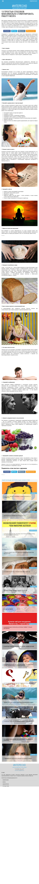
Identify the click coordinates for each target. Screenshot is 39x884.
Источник (3, 571)
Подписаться (33, 1)
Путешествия (6, 882)
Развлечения (5, 876)
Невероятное (6, 880)
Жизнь (4, 878)
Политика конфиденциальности (9, 874)
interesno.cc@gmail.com (19, 867)
